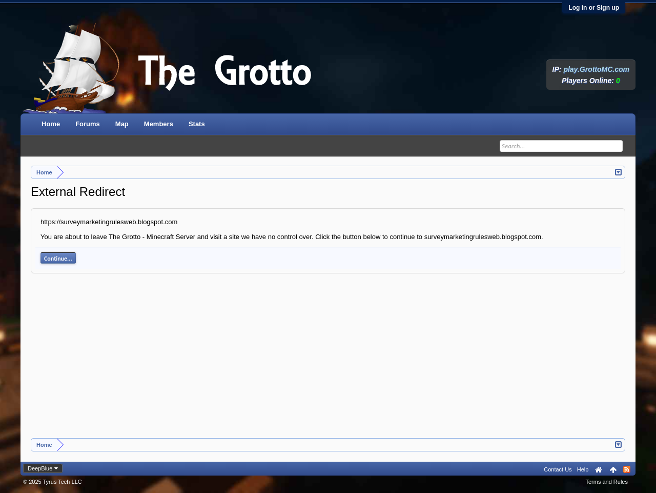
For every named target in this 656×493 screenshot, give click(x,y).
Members (158, 124)
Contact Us (557, 469)
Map (122, 124)
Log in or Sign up (593, 7)
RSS (626, 469)
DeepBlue (40, 468)
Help (583, 469)
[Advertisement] (328, 361)
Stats (197, 124)
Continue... (58, 258)
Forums (87, 124)
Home (51, 124)
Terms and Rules (606, 482)
